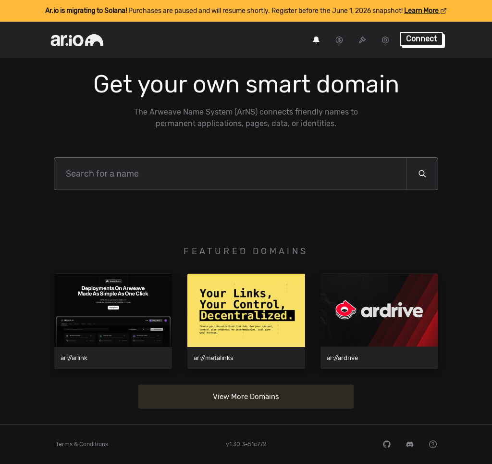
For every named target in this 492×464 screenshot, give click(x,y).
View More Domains (246, 396)
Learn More (425, 11)
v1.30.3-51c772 (246, 444)
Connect (421, 38)
